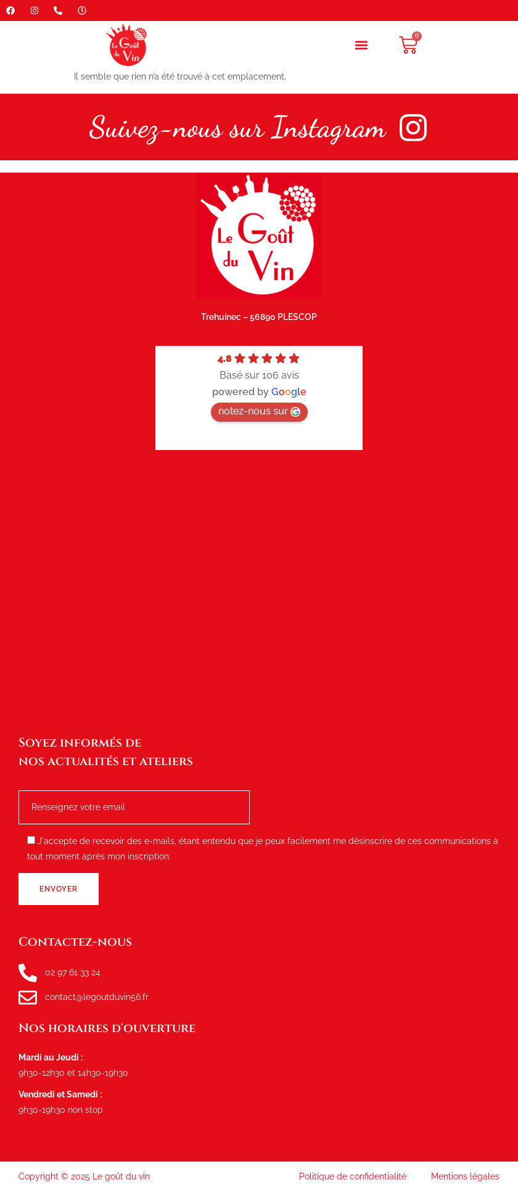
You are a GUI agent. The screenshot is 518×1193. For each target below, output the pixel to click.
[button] (362, 45)
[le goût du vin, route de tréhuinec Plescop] (259, 592)
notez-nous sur (259, 411)
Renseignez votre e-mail (134, 797)
